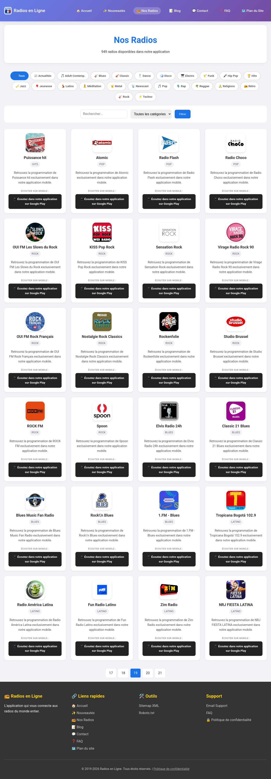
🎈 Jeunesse (43, 86)
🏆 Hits (252, 75)
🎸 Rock (124, 96)
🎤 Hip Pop (230, 75)
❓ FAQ (225, 11)
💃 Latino (67, 86)
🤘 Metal (116, 86)
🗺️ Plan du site (83, 748)
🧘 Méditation (92, 86)
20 (148, 673)
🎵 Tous (19, 75)
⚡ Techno (145, 96)
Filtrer (182, 114)
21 (160, 673)
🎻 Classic (122, 75)
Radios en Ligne (29, 10)
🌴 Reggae (202, 86)
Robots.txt (146, 713)
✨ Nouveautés (114, 11)
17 (111, 673)
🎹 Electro (187, 75)
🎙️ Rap (181, 86)
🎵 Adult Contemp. (73, 75)
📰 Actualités (42, 75)
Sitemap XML (149, 706)
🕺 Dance (144, 75)
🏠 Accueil (84, 11)
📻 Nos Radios (147, 11)
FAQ (209, 713)
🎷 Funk (208, 75)
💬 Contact (200, 11)
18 (123, 673)
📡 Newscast (139, 86)
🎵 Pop (162, 86)
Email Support (216, 706)
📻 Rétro (249, 86)
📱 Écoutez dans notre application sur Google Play (35, 201)
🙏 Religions (226, 86)
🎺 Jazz (21, 86)
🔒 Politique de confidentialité (228, 720)
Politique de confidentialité (171, 769)
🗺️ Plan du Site (253, 11)
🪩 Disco (166, 75)
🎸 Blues (100, 75)
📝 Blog (174, 11)
